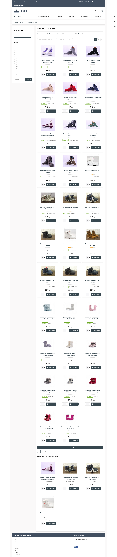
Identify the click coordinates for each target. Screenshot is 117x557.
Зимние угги (52, 33)
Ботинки (59, 33)
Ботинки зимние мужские (70, 244)
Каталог (23, 16)
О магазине (84, 16)
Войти (95, 1)
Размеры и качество (19, 5)
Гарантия (26, 1)
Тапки (79, 33)
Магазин (38, 1)
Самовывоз (32, 1)
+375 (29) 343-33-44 (84, 1)
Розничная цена (18, 30)
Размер (16, 42)
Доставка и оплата (18, 1)
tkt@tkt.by (78, 544)
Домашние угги (41, 33)
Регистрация (101, 1)
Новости (59, 16)
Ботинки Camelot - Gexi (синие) (93, 97)
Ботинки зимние (70, 33)
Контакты (98, 16)
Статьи (71, 16)
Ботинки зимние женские (92, 170)
